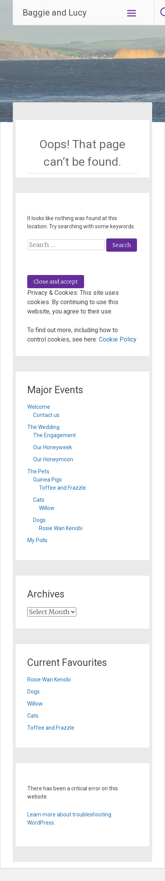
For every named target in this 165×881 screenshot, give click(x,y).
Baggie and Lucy (54, 13)
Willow (46, 508)
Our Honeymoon (53, 459)
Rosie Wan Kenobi (60, 528)
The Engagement (54, 435)
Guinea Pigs (47, 479)
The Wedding (43, 427)
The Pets (38, 471)
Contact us (46, 415)
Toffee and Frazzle (62, 488)
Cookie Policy (118, 339)
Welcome (38, 407)
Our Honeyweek (52, 447)
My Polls (37, 540)
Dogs (39, 520)
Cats (38, 500)
